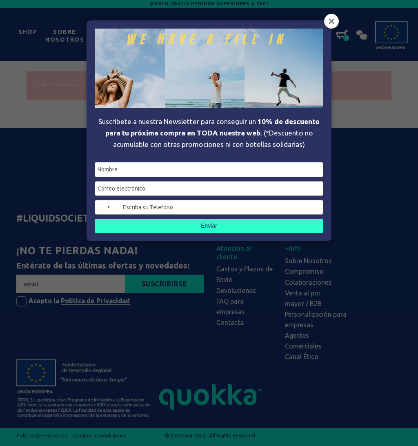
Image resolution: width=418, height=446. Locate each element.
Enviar (209, 225)
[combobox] (107, 207)
